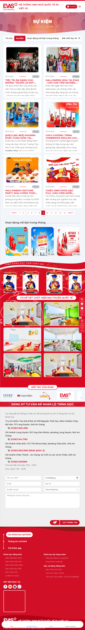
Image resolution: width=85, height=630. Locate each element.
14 (65, 213)
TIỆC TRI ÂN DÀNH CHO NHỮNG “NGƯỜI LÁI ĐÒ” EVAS (19, 83)
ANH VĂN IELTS (11, 572)
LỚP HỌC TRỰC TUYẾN (55, 573)
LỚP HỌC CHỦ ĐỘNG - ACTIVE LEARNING (62, 577)
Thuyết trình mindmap (54, 562)
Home (33, 27)
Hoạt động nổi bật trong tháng (43, 38)
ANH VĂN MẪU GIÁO (13, 558)
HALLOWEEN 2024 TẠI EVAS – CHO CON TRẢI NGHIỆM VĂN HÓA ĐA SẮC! (62, 83)
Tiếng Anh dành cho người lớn (57, 558)
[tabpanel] (42, 566)
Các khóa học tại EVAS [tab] (19, 534)
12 (56, 213)
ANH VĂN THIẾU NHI (13, 562)
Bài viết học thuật (71, 38)
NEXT (70, 213)
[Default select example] (62, 490)
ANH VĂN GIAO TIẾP (13, 569)
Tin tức (41, 27)
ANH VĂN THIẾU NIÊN (14, 565)
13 (60, 213)
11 (51, 213)
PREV (14, 213)
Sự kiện (20, 38)
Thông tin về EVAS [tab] (17, 541)
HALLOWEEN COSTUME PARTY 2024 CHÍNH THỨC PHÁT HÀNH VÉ (20, 193)
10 (47, 213)
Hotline (71, 6)
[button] (82, 282)
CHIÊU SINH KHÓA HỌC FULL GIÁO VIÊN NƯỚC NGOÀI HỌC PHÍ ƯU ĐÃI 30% (62, 193)
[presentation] (42, 514)
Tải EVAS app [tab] (14, 548)
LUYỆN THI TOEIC (12, 576)
